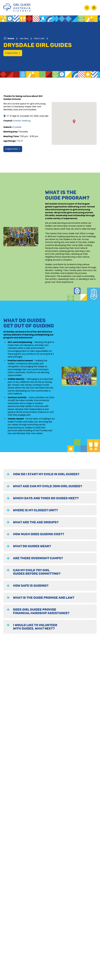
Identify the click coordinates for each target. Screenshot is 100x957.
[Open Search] (87, 7)
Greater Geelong (21, 120)
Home (11, 38)
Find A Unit (39, 38)
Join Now (24, 38)
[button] (74, 121)
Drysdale (16, 127)
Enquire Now (12, 52)
